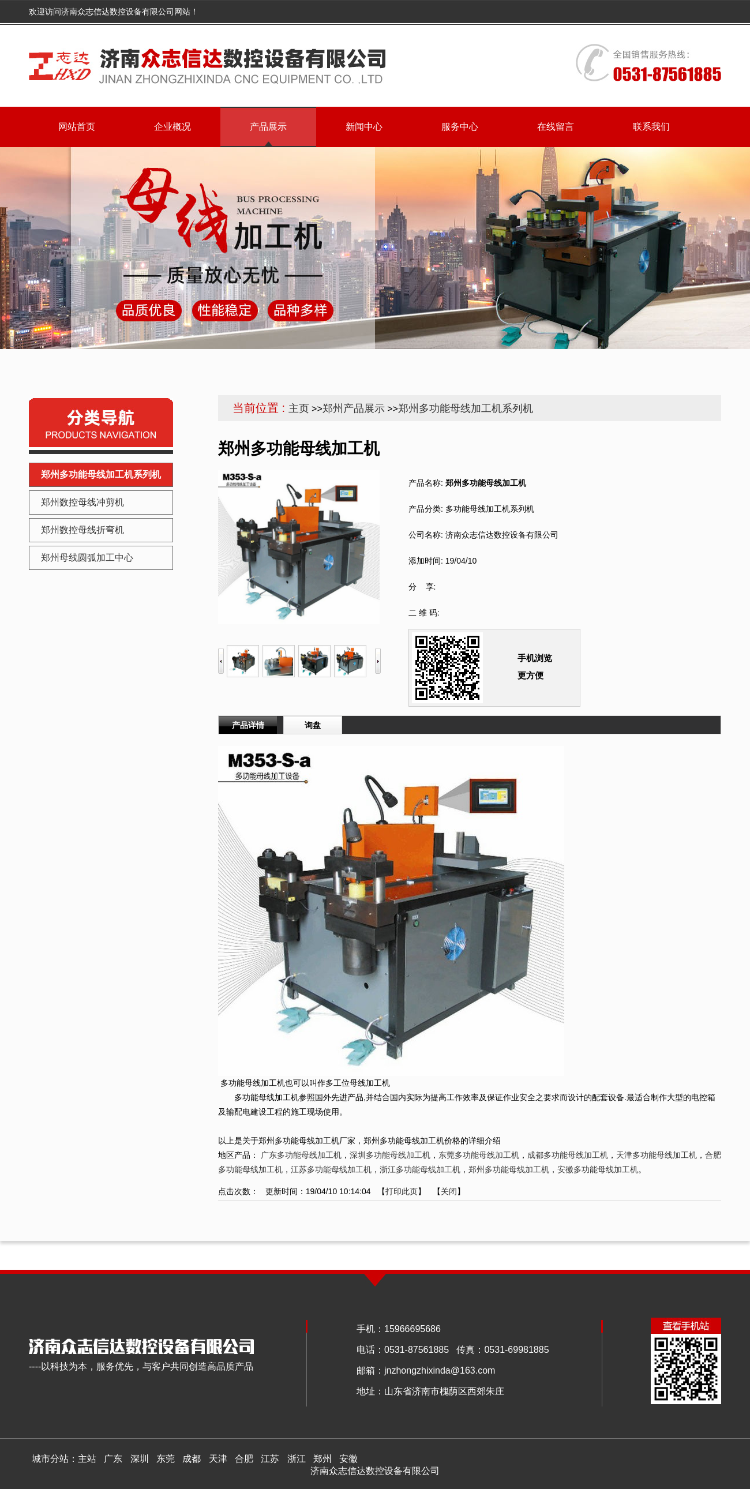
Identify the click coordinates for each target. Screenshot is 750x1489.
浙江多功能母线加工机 (420, 1169)
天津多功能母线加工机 (656, 1155)
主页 (298, 408)
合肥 (244, 1459)
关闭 (449, 1191)
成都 (191, 1459)
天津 (218, 1459)
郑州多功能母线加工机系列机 (465, 408)
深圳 (139, 1459)
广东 (113, 1459)
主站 (87, 1459)
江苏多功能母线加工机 (331, 1169)
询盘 (313, 725)
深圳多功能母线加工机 (390, 1155)
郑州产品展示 (353, 408)
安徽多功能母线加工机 (597, 1169)
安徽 (348, 1459)
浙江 (296, 1459)
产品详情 (248, 725)
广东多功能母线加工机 (301, 1155)
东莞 (165, 1459)
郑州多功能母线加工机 (508, 1169)
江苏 (270, 1459)
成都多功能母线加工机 (567, 1155)
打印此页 (401, 1191)
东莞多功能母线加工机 (478, 1155)
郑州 (322, 1459)
